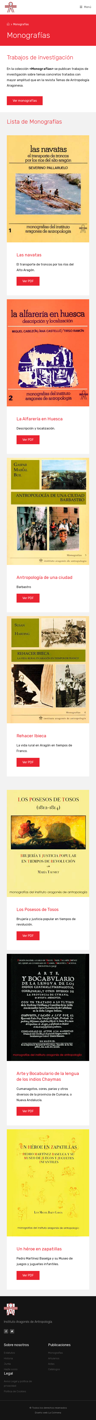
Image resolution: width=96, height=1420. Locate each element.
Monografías (21, 24)
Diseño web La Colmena (48, 1412)
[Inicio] (8, 24)
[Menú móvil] (85, 7)
